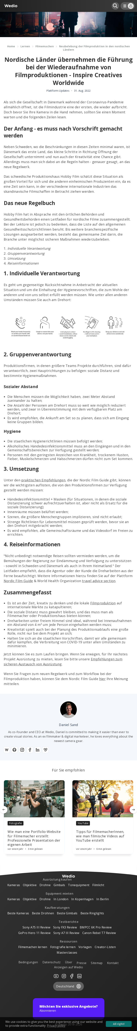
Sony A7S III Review (36, 927)
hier (102, 679)
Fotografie (15, 823)
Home (11, 46)
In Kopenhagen (82, 899)
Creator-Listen (105, 947)
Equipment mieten (59, 894)
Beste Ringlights (92, 913)
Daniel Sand (68, 725)
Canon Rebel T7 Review (99, 933)
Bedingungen (28, 962)
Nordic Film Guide (18, 581)
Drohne (45, 885)
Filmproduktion (103, 603)
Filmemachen (44, 46)
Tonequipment (78, 885)
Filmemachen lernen (32, 947)
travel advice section (98, 581)
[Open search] (115, 6)
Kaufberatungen (57, 908)
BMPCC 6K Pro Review (96, 927)
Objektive (30, 885)
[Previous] (3, 809)
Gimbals (59, 885)
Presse (81, 963)
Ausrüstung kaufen (57, 879)
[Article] (34, 798)
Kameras (13, 885)
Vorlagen (85, 947)
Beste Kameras (18, 913)
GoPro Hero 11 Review (34, 933)
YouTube (83, 823)
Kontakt (113, 963)
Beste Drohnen (43, 913)
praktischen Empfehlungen (43, 480)
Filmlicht (98, 885)
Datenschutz (51, 962)
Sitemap (96, 963)
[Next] (133, 809)
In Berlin (102, 899)
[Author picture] (68, 709)
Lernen (25, 46)
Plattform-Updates (57, 90)
